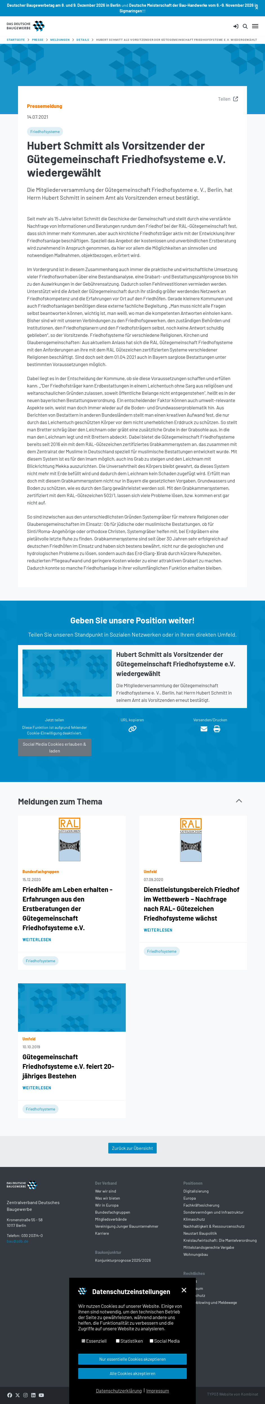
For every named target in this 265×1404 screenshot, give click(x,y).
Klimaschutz (194, 1219)
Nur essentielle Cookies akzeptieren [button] (132, 1359)
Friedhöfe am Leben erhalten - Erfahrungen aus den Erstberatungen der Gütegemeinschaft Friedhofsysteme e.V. (68, 908)
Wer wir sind (105, 1191)
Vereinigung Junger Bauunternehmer (126, 1226)
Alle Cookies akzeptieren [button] (132, 1373)
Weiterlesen (37, 939)
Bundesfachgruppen (112, 1212)
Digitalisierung (195, 1191)
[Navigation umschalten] (255, 26)
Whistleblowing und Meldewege (210, 1302)
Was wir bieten (107, 1198)
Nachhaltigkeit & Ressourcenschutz (213, 1226)
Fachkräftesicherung (201, 1205)
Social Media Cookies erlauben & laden (54, 747)
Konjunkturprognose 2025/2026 (123, 1260)
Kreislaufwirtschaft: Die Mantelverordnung (220, 1240)
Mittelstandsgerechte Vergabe (208, 1247)
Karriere (102, 1233)
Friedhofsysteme (45, 131)
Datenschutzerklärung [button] (119, 1390)
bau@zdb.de (17, 1250)
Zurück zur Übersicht (132, 1148)
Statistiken (129, 1341)
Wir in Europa (106, 1205)
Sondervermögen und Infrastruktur (213, 1212)
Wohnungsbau (195, 1254)
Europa (189, 1198)
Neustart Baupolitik (200, 1233)
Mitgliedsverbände (111, 1219)
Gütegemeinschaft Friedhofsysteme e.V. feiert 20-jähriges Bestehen (68, 1066)
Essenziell (94, 1341)
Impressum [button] (157, 1390)
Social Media (165, 1341)
